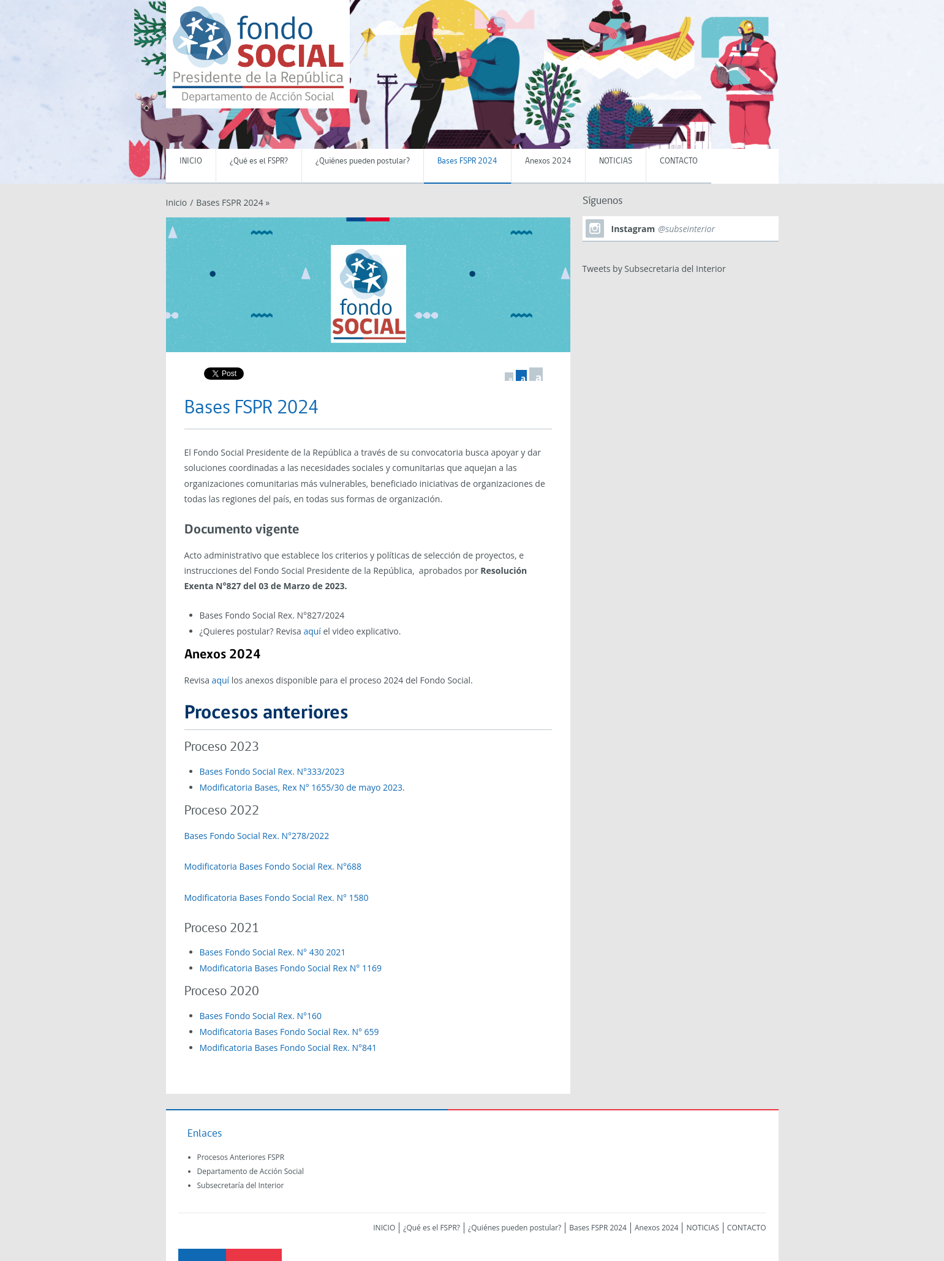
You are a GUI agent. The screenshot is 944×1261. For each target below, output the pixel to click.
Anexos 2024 (548, 161)
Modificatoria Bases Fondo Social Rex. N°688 (272, 866)
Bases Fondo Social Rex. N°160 (261, 1016)
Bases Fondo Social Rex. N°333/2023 (272, 771)
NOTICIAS (615, 161)
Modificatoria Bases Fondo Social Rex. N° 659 (289, 1031)
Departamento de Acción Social (250, 1171)
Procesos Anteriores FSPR (241, 1157)
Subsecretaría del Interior (240, 1185)
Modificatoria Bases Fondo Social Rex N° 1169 (292, 968)
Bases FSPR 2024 (467, 161)
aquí (311, 631)
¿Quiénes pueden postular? (362, 161)
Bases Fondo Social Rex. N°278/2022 (257, 835)
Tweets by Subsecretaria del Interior (654, 268)
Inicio (176, 202)
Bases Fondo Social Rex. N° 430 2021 (273, 952)
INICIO (190, 161)
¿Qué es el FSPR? (259, 161)
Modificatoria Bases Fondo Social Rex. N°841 (288, 1047)
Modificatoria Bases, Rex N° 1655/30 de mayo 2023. (302, 787)
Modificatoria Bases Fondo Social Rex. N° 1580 (276, 897)
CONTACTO (679, 161)
